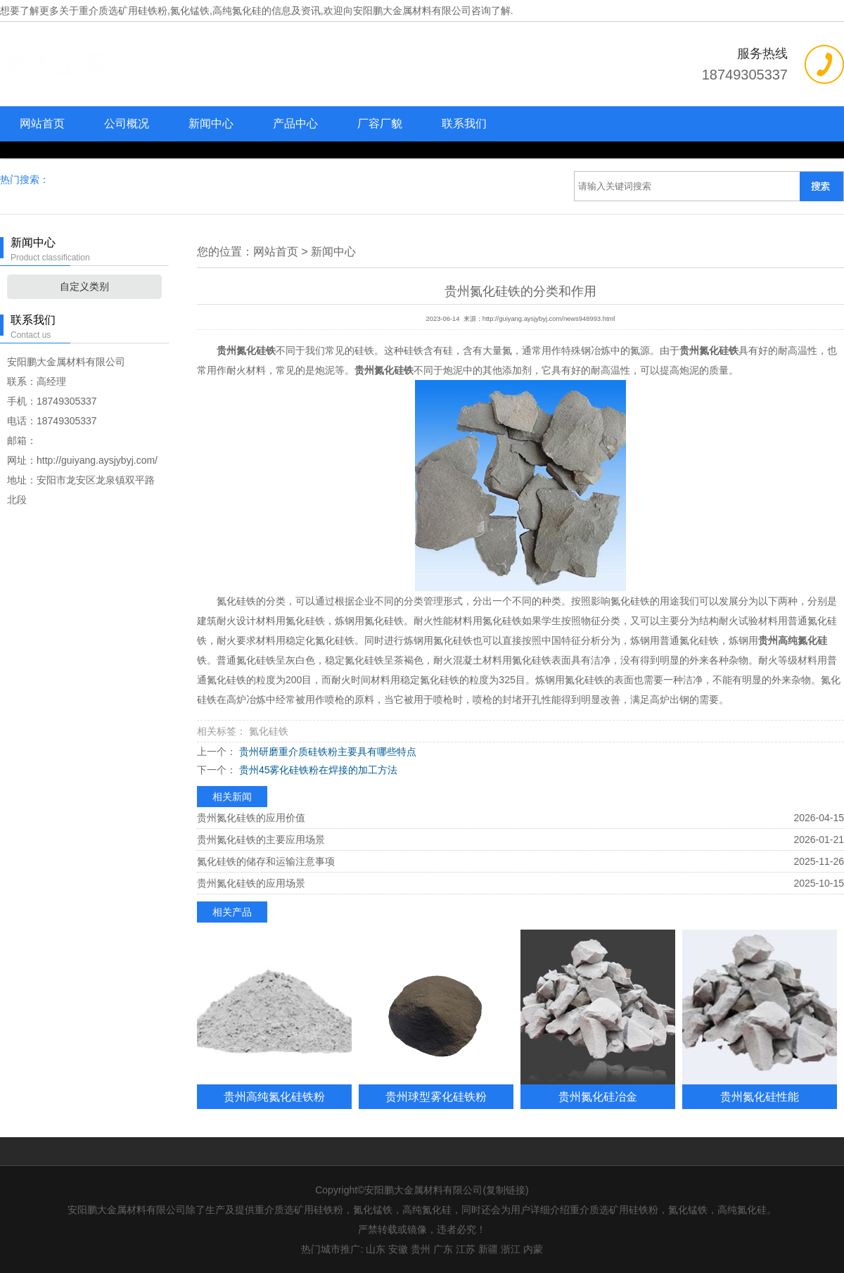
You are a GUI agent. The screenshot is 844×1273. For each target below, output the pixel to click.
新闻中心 (211, 123)
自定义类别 (84, 286)
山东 (375, 1249)
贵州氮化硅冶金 (597, 1096)
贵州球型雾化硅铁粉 (436, 1096)
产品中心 (295, 123)
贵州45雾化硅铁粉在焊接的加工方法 (316, 769)
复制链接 (505, 1190)
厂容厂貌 (379, 123)
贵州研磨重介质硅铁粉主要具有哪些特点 (326, 751)
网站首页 (42, 123)
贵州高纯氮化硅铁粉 (274, 1096)
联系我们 (464, 123)
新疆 (488, 1249)
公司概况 (126, 123)
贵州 (420, 1249)
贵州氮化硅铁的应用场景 (251, 883)
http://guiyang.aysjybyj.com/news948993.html (548, 318)
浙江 (510, 1249)
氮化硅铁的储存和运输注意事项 (266, 861)
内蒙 (533, 1249)
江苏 (465, 1249)
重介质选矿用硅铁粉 (123, 10)
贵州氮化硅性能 (759, 1096)
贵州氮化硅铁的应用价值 (251, 817)
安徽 (398, 1249)
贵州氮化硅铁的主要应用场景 (261, 839)
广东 (443, 1249)
